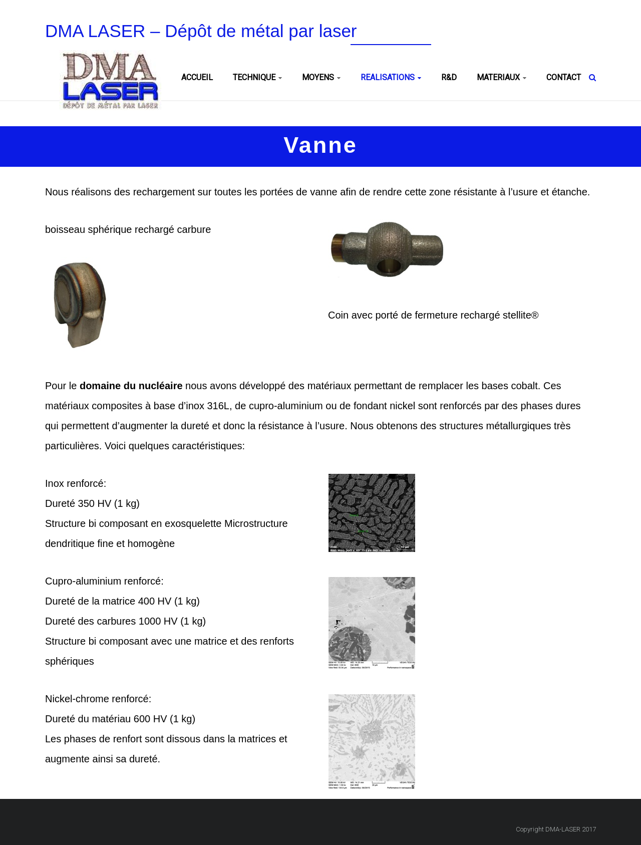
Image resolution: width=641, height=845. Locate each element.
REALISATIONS (388, 77)
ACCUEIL (197, 77)
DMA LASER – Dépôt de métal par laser (201, 31)
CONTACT (563, 77)
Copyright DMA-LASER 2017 (556, 829)
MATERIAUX (498, 77)
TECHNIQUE (254, 77)
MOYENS (318, 77)
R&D (449, 77)
